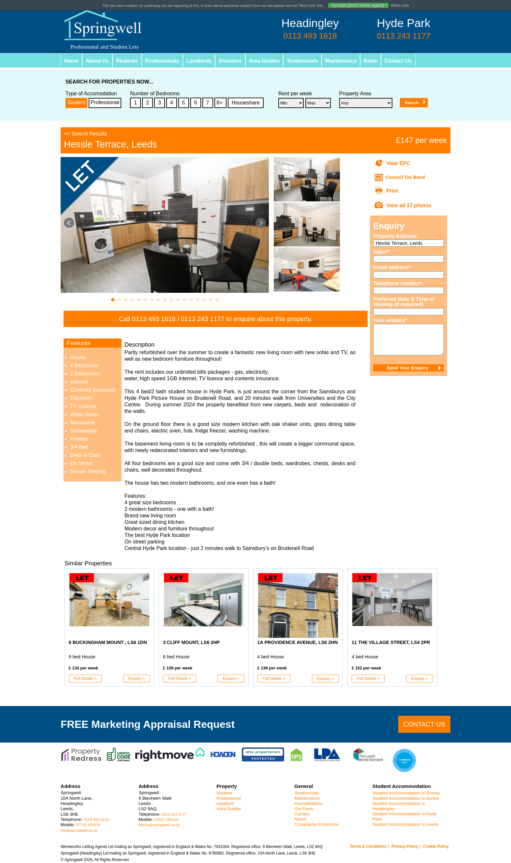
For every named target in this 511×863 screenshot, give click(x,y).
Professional (105, 102)
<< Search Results (85, 133)
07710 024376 (88, 825)
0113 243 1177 (202, 318)
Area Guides (265, 61)
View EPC (398, 163)
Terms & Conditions (368, 846)
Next (261, 223)
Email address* (392, 267)
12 (184, 299)
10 (171, 299)
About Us (97, 61)
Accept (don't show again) (358, 5)
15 (204, 299)
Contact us (424, 724)
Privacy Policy (404, 846)
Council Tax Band (405, 177)
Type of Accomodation (91, 93)
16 (210, 299)
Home (71, 61)
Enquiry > (136, 678)
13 (191, 299)
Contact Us (399, 61)
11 (178, 299)
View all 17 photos (408, 205)
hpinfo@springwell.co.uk (159, 825)
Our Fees (304, 808)
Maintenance (342, 61)
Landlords (199, 61)
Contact (302, 813)
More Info (400, 5)
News (372, 61)
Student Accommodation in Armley (406, 793)
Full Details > (85, 678)
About (300, 819)
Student (76, 102)
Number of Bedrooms (155, 93)
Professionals (163, 61)
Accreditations (308, 803)
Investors (230, 61)
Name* (381, 252)
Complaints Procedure (317, 824)
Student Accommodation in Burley (405, 798)
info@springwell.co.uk (79, 830)
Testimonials (303, 61)
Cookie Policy (436, 846)
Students (127, 61)
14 (197, 299)
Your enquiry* (390, 320)
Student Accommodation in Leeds (405, 824)
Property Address (395, 236)
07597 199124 (166, 820)
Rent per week (295, 93)
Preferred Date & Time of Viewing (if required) (403, 302)
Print (392, 191)
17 (217, 299)
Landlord (225, 803)
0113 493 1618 (153, 318)
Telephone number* (397, 283)
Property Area (355, 93)
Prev (69, 223)
